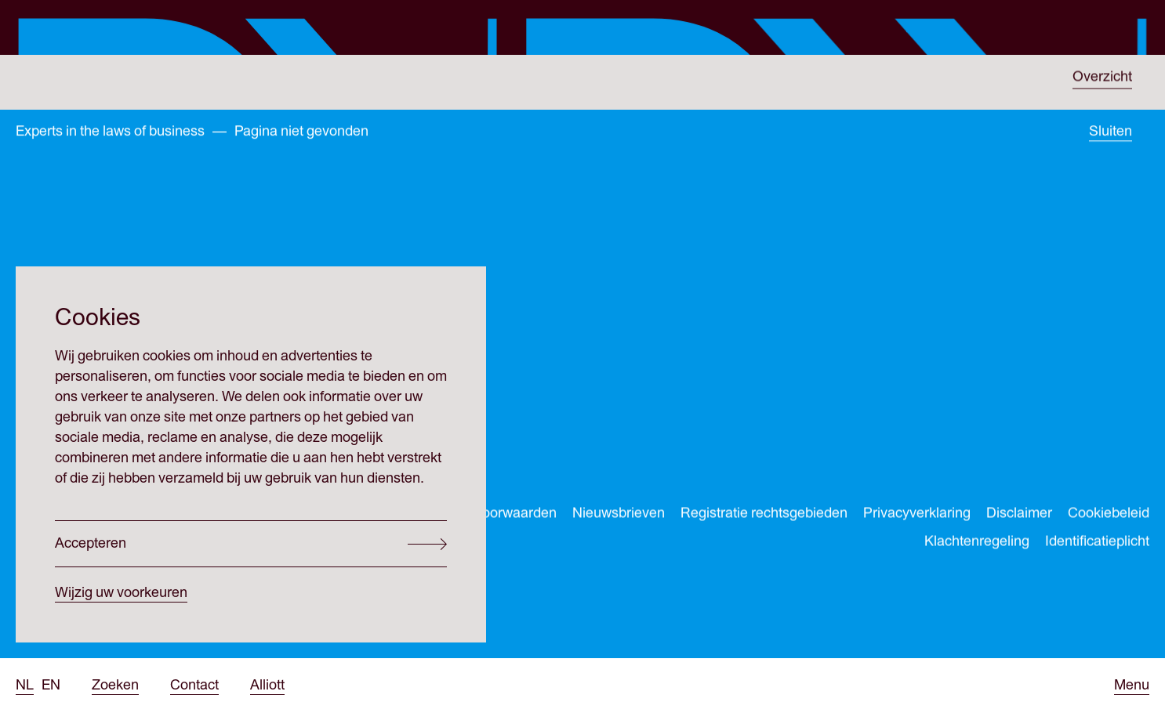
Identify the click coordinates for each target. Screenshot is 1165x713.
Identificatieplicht (1097, 543)
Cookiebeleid (1108, 515)
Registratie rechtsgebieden (763, 515)
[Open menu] (1131, 685)
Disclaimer (1019, 515)
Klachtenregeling (976, 543)
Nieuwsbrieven (618, 515)
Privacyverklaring (917, 515)
